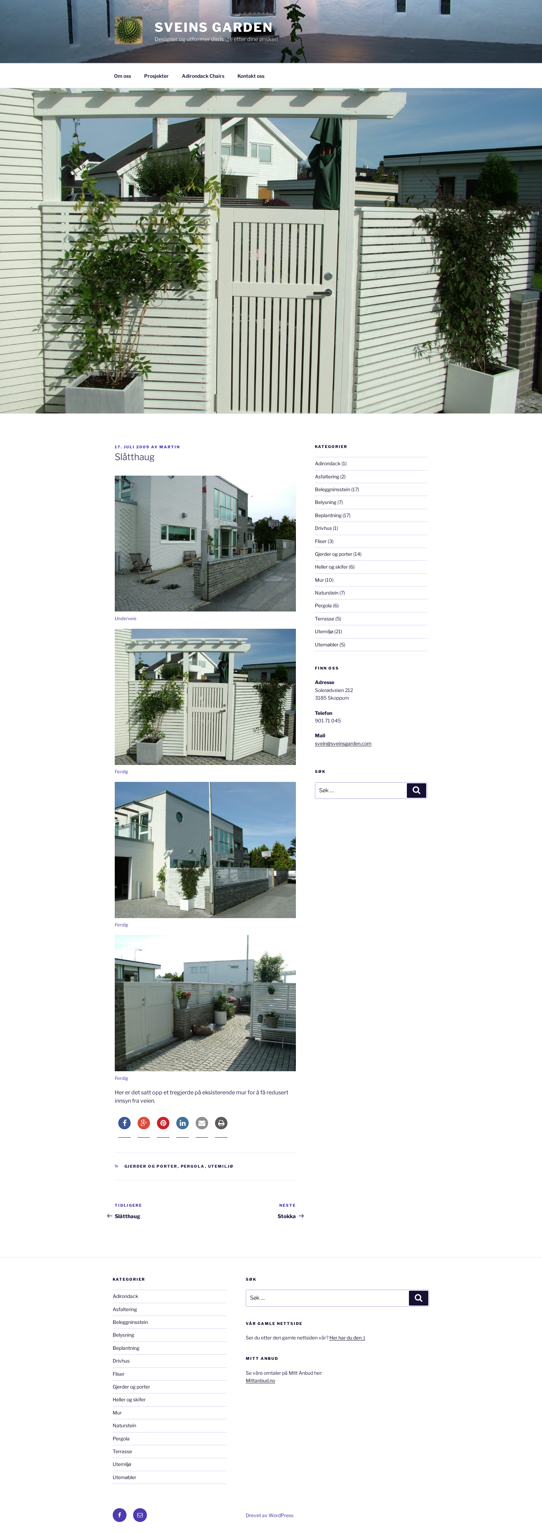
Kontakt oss (250, 76)
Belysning (325, 502)
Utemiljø (221, 1166)
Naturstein (326, 593)
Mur (319, 580)
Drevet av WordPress (269, 1515)
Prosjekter (156, 76)
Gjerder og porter (151, 1166)
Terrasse (324, 619)
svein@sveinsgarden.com (343, 743)
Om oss (122, 76)
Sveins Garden (214, 27)
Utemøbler (326, 644)
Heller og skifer (331, 567)
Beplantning (328, 515)
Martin (169, 447)
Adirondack (327, 463)
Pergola (193, 1166)
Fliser (321, 541)
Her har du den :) (347, 1337)
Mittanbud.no (260, 1380)
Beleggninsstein (332, 489)
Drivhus (323, 528)
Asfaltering (327, 476)
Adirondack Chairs (203, 76)
